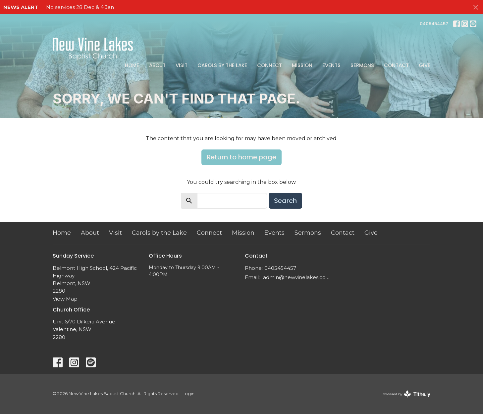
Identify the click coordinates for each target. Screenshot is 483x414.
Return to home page (241, 157)
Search (285, 200)
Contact (396, 65)
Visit (182, 65)
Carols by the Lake (222, 65)
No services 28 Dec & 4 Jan (80, 7)
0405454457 (434, 24)
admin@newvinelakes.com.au (298, 277)
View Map (65, 299)
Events (331, 65)
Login (188, 393)
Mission (302, 65)
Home (132, 65)
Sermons (362, 65)
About (157, 65)
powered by (406, 394)
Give (424, 65)
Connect (269, 65)
